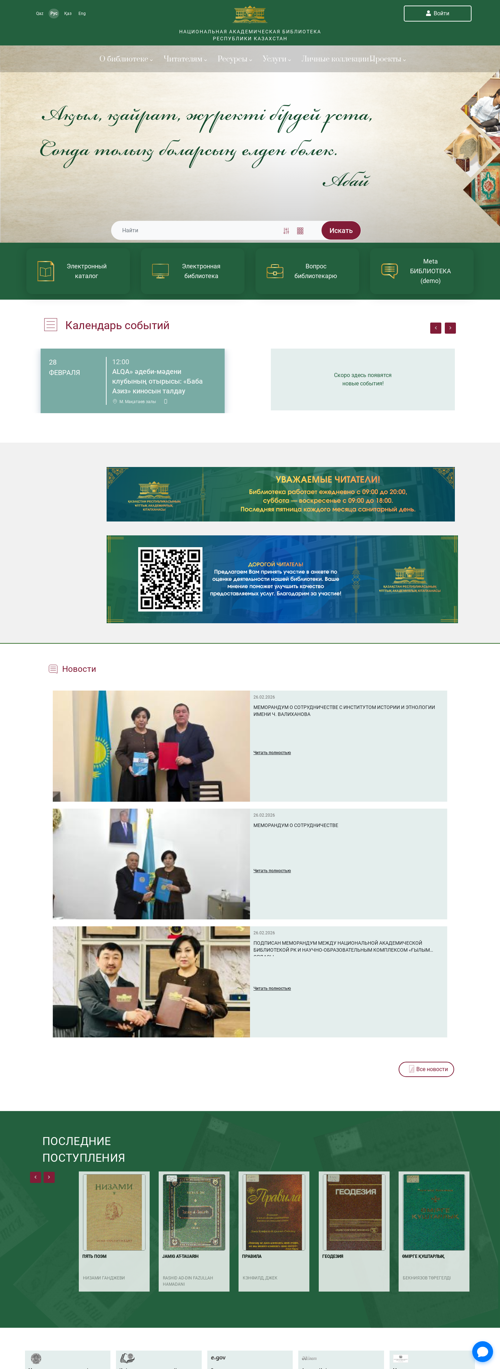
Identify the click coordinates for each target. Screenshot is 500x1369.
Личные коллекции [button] (331, 59)
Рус (53, 13)
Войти (437, 13)
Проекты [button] (387, 59)
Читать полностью (272, 752)
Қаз (68, 13)
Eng (82, 13)
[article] (78, 271)
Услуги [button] (277, 59)
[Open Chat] (482, 1351)
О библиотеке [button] (126, 59)
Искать (341, 230)
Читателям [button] (185, 59)
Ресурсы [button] (235, 59)
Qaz (39, 13)
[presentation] (435, 328)
